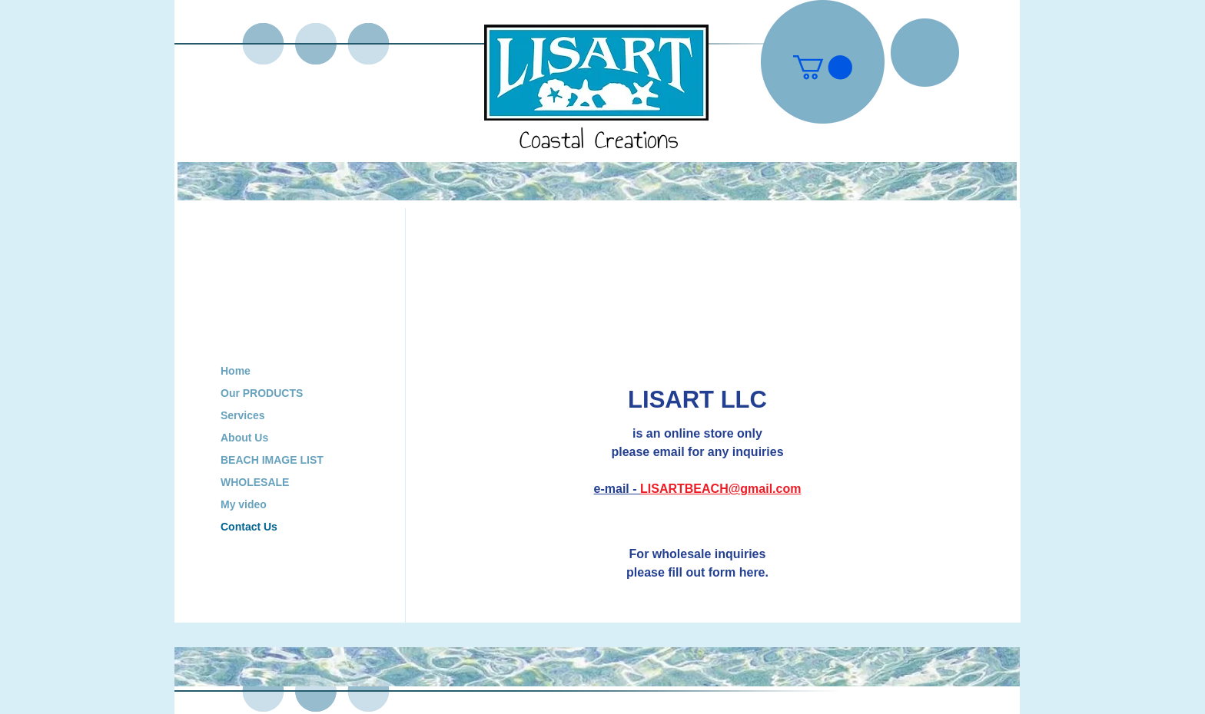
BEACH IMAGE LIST (272, 460)
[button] (822, 67)
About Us (244, 437)
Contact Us (249, 527)
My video (244, 504)
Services (243, 415)
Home (236, 371)
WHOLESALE (255, 482)
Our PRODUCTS (262, 393)
